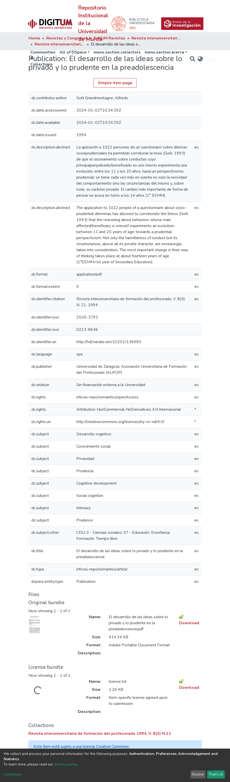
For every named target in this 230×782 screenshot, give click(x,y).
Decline (198, 774)
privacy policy (65, 764)
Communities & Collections (42, 58)
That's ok (215, 774)
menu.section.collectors (117, 52)
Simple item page (115, 83)
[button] (200, 59)
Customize (12, 774)
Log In (211, 59)
